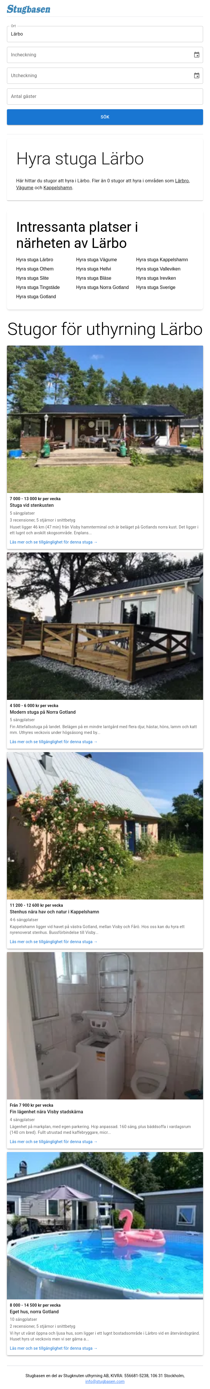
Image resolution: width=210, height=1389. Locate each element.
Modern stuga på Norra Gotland (43, 712)
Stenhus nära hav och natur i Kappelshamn (54, 912)
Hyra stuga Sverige (155, 287)
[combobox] (101, 34)
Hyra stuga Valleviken (158, 268)
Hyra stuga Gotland (36, 296)
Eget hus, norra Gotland (34, 1311)
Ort (13, 26)
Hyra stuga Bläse (93, 278)
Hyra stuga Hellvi (93, 268)
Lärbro (182, 180)
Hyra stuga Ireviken (156, 278)
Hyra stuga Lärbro (34, 259)
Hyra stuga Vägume (96, 259)
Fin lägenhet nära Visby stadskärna (46, 1111)
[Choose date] (196, 55)
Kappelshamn (58, 187)
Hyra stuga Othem (35, 268)
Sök (105, 117)
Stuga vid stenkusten (32, 505)
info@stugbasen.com (105, 1381)
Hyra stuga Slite (32, 278)
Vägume (24, 187)
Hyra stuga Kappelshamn (162, 259)
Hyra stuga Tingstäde (38, 287)
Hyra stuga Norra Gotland (102, 287)
